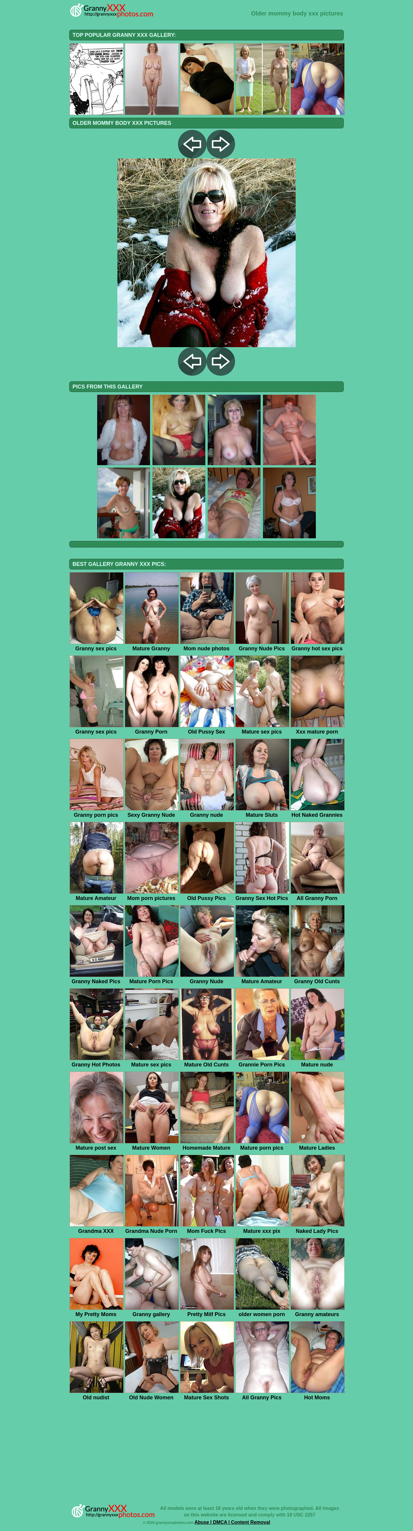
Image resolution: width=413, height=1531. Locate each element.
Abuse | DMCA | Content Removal (232, 1522)
